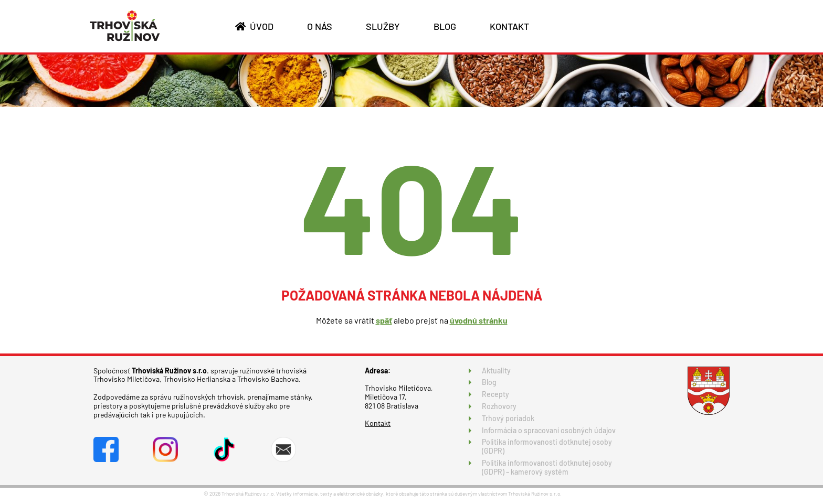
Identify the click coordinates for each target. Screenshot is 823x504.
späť (384, 320)
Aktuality (496, 370)
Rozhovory (499, 406)
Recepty (495, 394)
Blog (489, 382)
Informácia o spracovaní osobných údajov (549, 430)
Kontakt (378, 423)
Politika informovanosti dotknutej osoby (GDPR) (547, 446)
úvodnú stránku (479, 320)
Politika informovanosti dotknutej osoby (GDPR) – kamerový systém (547, 467)
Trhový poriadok (508, 418)
